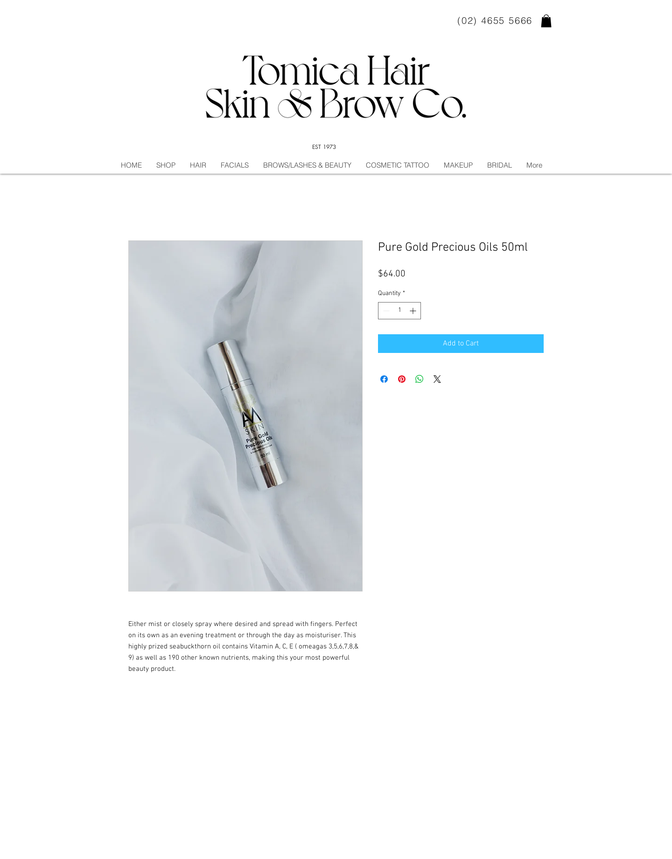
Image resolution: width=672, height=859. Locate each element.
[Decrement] (385, 311)
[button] (546, 20)
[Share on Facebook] (384, 379)
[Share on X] (437, 379)
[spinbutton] (399, 311)
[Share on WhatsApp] (419, 379)
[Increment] (414, 311)
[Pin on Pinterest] (401, 379)
